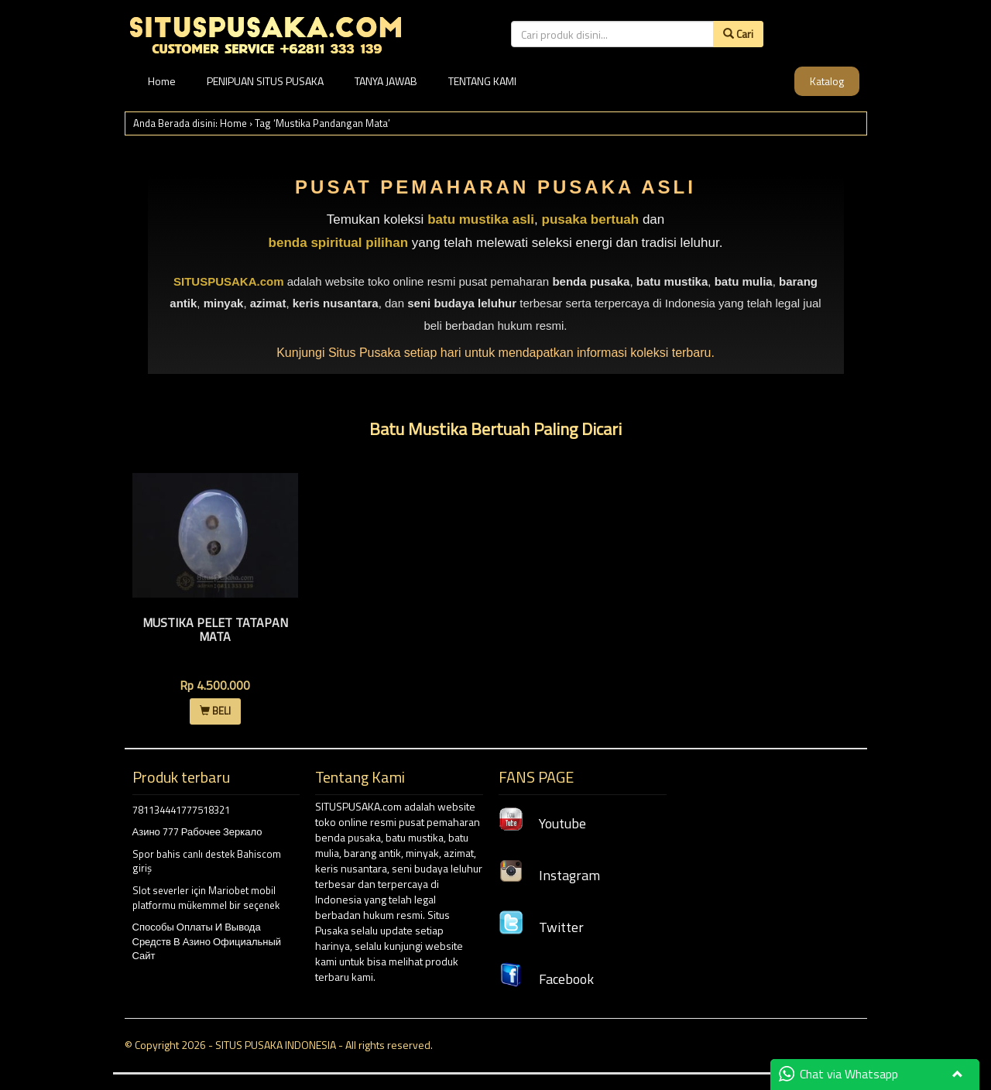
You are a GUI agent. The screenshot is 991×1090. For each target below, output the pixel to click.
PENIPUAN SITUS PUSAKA (265, 81)
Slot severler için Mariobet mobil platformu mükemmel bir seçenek (205, 898)
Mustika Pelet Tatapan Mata (215, 629)
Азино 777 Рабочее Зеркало (197, 831)
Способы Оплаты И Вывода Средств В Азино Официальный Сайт (207, 941)
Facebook (546, 978)
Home (162, 81)
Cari (738, 34)
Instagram (549, 875)
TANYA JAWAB (386, 81)
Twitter (541, 927)
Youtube (542, 823)
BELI (215, 710)
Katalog (827, 81)
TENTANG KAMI (482, 81)
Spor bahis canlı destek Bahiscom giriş (206, 861)
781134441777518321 (181, 810)
